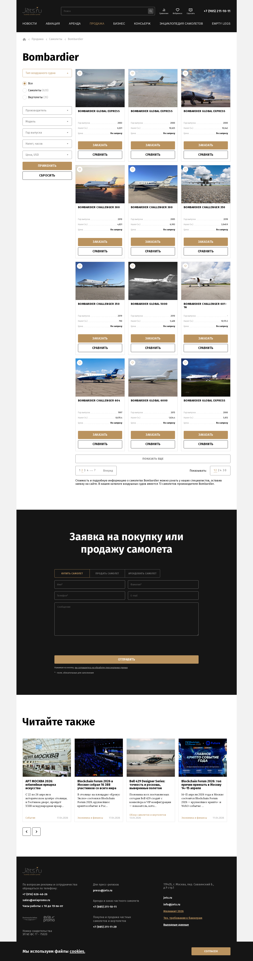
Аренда (75, 23)
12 (215, 470)
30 (225, 470)
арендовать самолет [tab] (142, 574)
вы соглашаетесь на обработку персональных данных (101, 668)
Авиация (53, 23)
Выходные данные (176, 925)
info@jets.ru (171, 905)
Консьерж (142, 23)
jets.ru (167, 898)
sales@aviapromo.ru (36, 900)
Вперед (108, 471)
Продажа (97, 23)
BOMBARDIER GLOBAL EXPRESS (99, 111)
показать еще (153, 459)
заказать (100, 145)
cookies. (77, 951)
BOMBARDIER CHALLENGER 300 (99, 207)
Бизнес (119, 23)
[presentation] (80, 646)
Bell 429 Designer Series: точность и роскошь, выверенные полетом (147, 785)
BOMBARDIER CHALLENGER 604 (99, 400)
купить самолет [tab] (72, 574)
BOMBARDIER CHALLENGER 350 (204, 207)
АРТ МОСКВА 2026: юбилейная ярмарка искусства (40, 785)
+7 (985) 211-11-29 (105, 927)
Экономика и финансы (90, 818)
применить (47, 166)
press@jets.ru (102, 891)
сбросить (47, 175)
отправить (126, 660)
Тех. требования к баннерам (182, 918)
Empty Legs (221, 23)
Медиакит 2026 (173, 911)
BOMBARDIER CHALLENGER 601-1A (205, 306)
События (30, 818)
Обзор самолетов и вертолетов (147, 815)
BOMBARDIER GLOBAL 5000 (149, 304)
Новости (30, 23)
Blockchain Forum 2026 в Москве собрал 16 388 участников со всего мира (96, 785)
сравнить (100, 155)
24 (220, 470)
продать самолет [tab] (107, 574)
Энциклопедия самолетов (181, 23)
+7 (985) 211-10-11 (217, 11)
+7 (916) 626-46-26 (35, 894)
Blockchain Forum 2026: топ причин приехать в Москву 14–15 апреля (201, 785)
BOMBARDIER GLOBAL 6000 (149, 400)
